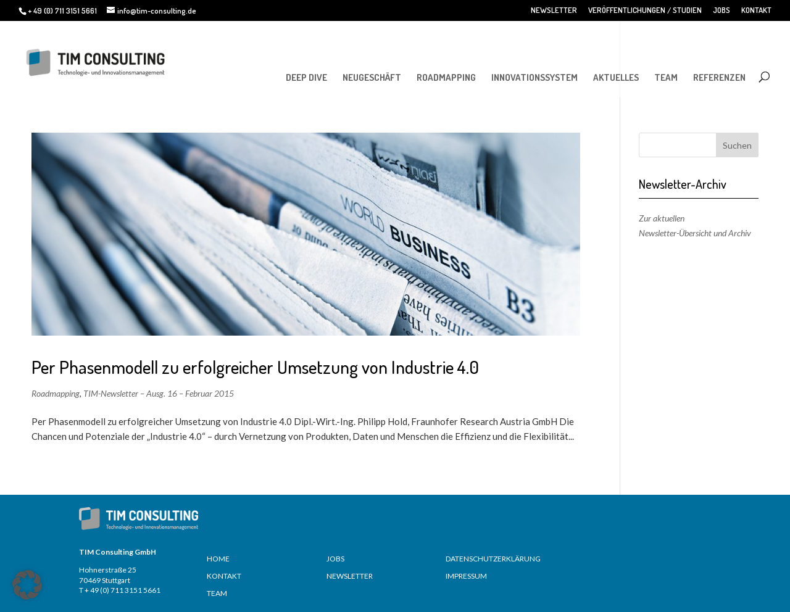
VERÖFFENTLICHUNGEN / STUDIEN (645, 10)
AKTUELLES (616, 77)
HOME (218, 558)
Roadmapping (55, 393)
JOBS (721, 10)
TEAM (666, 77)
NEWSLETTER (554, 10)
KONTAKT (756, 10)
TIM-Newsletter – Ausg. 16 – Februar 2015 (158, 393)
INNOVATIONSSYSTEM (534, 77)
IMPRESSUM (466, 576)
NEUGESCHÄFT (372, 77)
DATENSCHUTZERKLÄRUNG (493, 558)
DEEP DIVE (306, 77)
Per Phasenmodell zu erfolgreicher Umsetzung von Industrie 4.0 (255, 366)
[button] (27, 585)
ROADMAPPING (446, 77)
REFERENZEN (719, 77)
